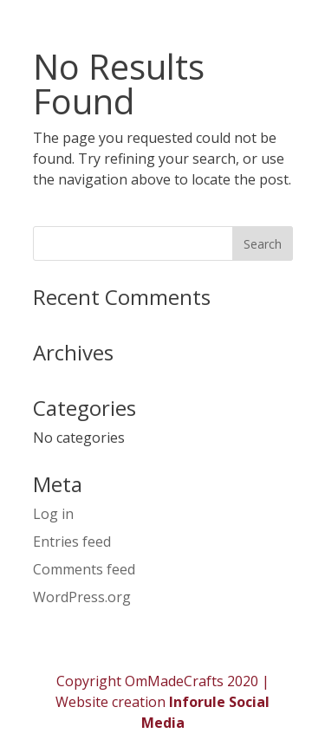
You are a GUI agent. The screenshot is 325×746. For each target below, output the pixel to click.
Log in (53, 513)
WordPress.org (82, 597)
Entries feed (72, 541)
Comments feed (84, 569)
